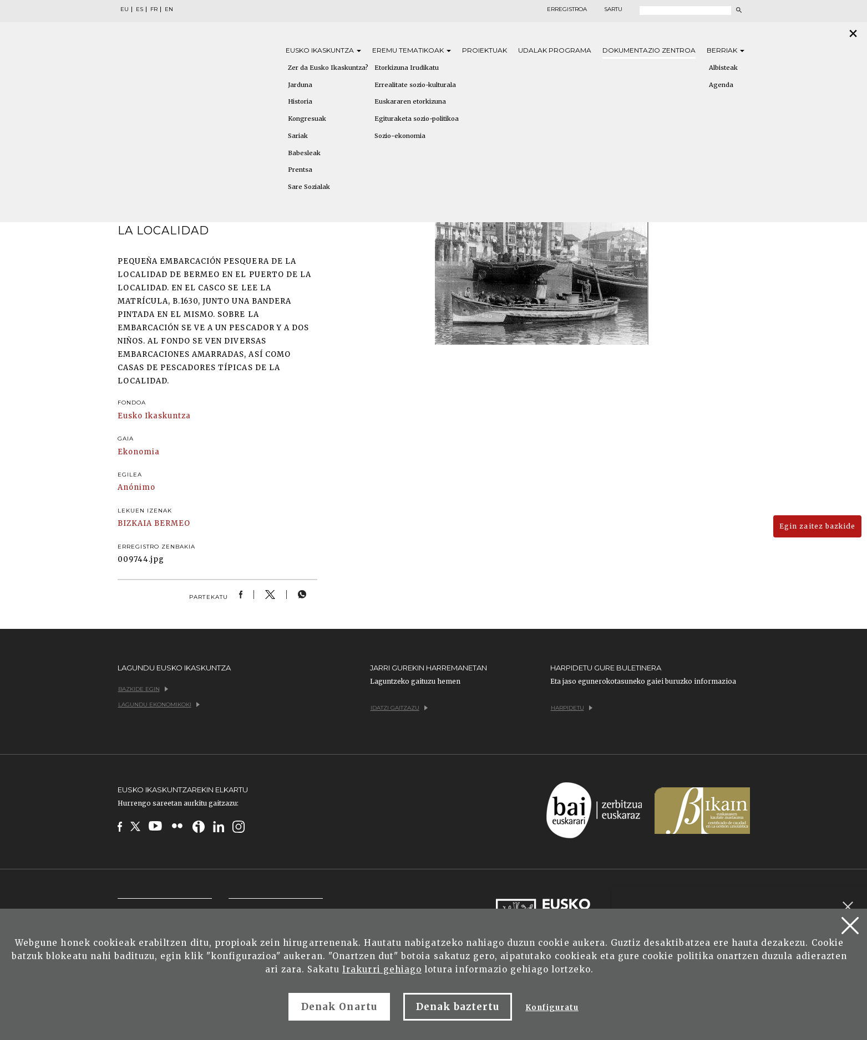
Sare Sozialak (309, 187)
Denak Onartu (339, 1007)
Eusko (323, 50)
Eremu (411, 50)
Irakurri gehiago (382, 969)
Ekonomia (139, 452)
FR (154, 9)
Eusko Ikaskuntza (154, 416)
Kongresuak (307, 118)
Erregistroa (567, 9)
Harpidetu (571, 707)
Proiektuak (484, 50)
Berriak (725, 50)
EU (124, 9)
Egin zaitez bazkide (817, 526)
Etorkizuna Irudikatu (406, 67)
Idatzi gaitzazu (399, 707)
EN (169, 9)
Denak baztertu (458, 1007)
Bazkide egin (143, 689)
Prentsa (300, 169)
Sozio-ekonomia (399, 136)
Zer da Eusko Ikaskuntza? (328, 67)
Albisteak (723, 67)
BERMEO (172, 523)
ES (139, 9)
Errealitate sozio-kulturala (415, 85)
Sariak (298, 136)
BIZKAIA (135, 523)
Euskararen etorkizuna (410, 101)
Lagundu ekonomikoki (159, 704)
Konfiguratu (551, 1007)
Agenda (721, 85)
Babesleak (304, 153)
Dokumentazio (649, 50)
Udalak (554, 50)
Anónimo (136, 487)
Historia (300, 101)
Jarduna (300, 85)
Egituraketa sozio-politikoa (416, 118)
